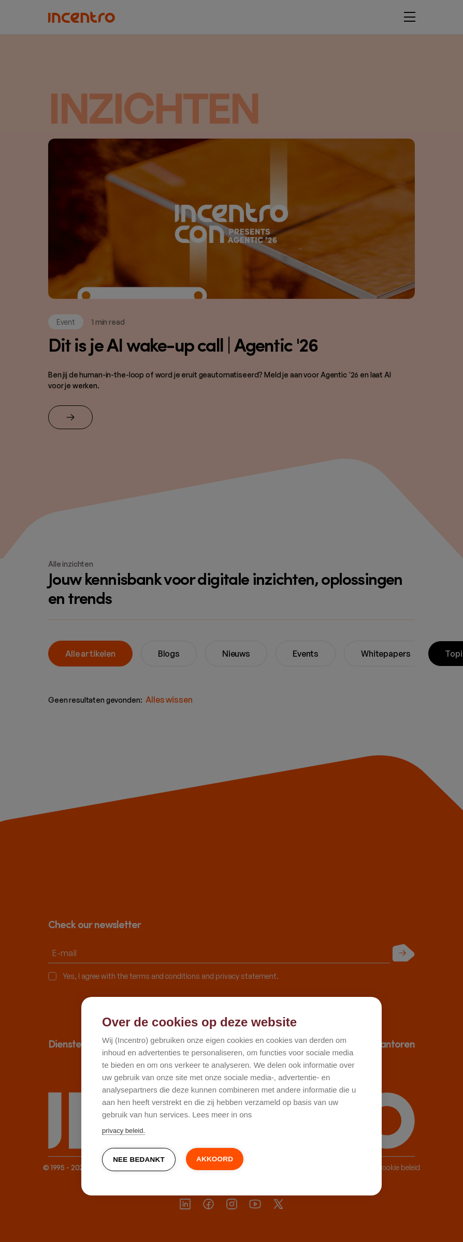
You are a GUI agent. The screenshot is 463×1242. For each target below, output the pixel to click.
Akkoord (214, 1159)
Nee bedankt (139, 1159)
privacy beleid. (123, 1130)
